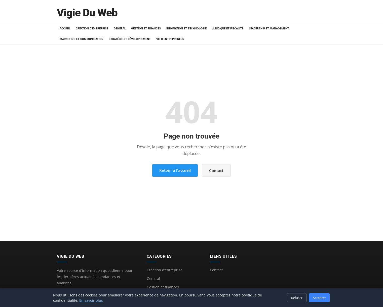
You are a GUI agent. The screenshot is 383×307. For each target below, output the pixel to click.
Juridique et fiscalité (225, 28)
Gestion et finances (145, 28)
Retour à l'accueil (175, 170)
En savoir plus (91, 300)
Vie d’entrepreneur (169, 39)
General (119, 28)
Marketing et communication (81, 39)
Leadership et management (266, 28)
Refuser (296, 297)
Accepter (319, 297)
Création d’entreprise (91, 28)
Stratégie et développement (129, 39)
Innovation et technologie (185, 28)
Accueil (64, 28)
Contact (216, 170)
